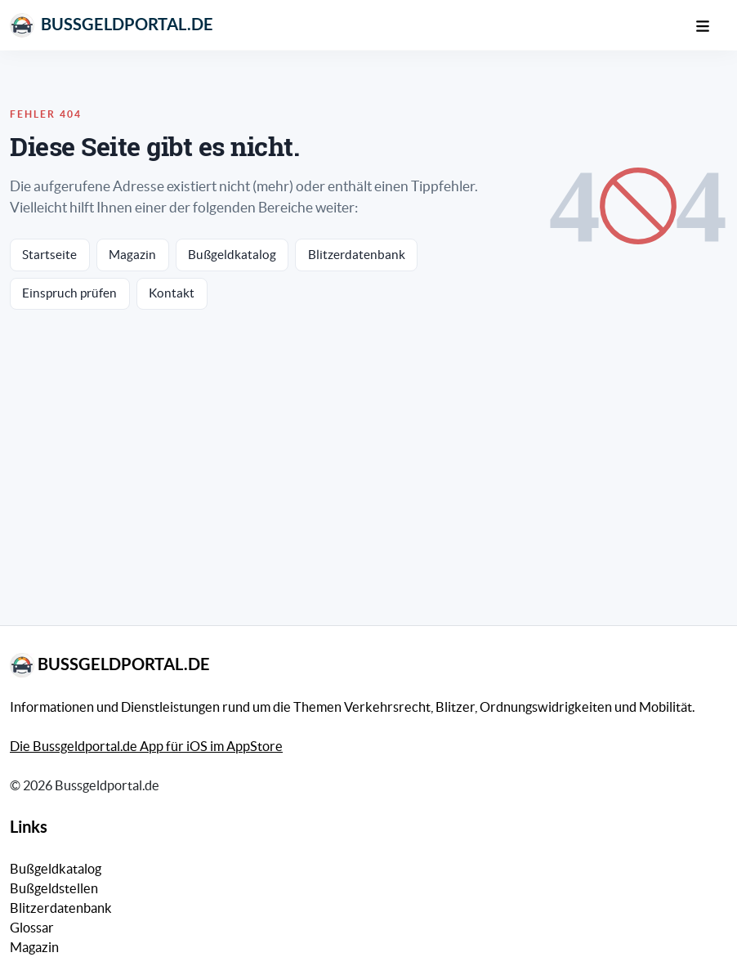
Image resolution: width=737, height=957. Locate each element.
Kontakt (171, 293)
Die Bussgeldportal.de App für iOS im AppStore (146, 746)
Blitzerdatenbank (356, 255)
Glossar (32, 927)
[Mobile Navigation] (711, 24)
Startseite (49, 255)
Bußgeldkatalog (232, 255)
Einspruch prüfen (69, 293)
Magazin (132, 255)
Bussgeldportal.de (111, 25)
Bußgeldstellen (54, 888)
